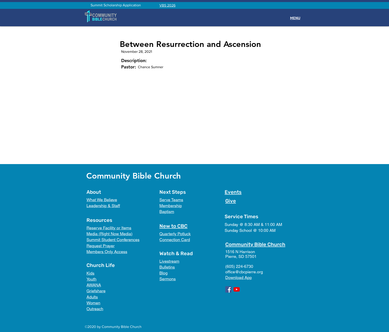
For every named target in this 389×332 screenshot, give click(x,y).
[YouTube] (236, 289)
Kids (90, 273)
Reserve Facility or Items (108, 227)
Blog (163, 273)
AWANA (93, 285)
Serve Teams (171, 199)
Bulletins (167, 267)
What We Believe (101, 199)
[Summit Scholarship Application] (116, 5)
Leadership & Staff (103, 205)
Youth (91, 279)
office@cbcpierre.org (244, 271)
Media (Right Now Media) (109, 233)
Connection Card (174, 239)
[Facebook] (228, 289)
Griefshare (96, 290)
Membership (170, 205)
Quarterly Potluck (175, 233)
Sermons (167, 278)
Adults (92, 297)
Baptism (166, 211)
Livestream (169, 261)
